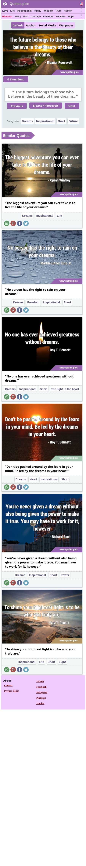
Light (62, 661)
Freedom (48, 16)
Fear (25, 16)
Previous (17, 106)
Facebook (41, 686)
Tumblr (40, 703)
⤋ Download (15, 79)
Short (61, 121)
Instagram (41, 692)
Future (73, 121)
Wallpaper (66, 25)
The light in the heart (65, 389)
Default (18, 25)
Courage (36, 16)
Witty (18, 16)
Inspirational (24, 10)
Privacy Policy (11, 690)
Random (7, 16)
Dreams (27, 121)
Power (65, 575)
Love (5, 10)
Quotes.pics (19, 4)
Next (71, 106)
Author (31, 25)
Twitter (40, 681)
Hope (71, 16)
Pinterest (41, 697)
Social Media (47, 25)
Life (12, 10)
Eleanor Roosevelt (45, 105)
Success (61, 16)
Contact (8, 685)
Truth (58, 10)
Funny (37, 10)
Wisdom (48, 10)
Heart (33, 479)
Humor (68, 10)
